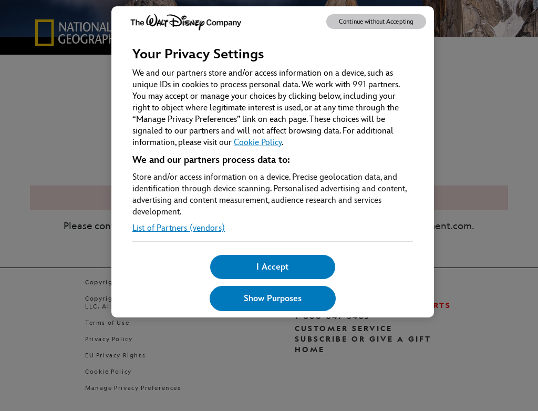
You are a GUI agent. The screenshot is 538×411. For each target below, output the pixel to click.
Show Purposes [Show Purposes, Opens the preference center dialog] (273, 298)
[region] (272, 161)
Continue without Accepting (376, 21)
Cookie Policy (258, 142)
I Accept (272, 267)
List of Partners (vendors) (178, 228)
